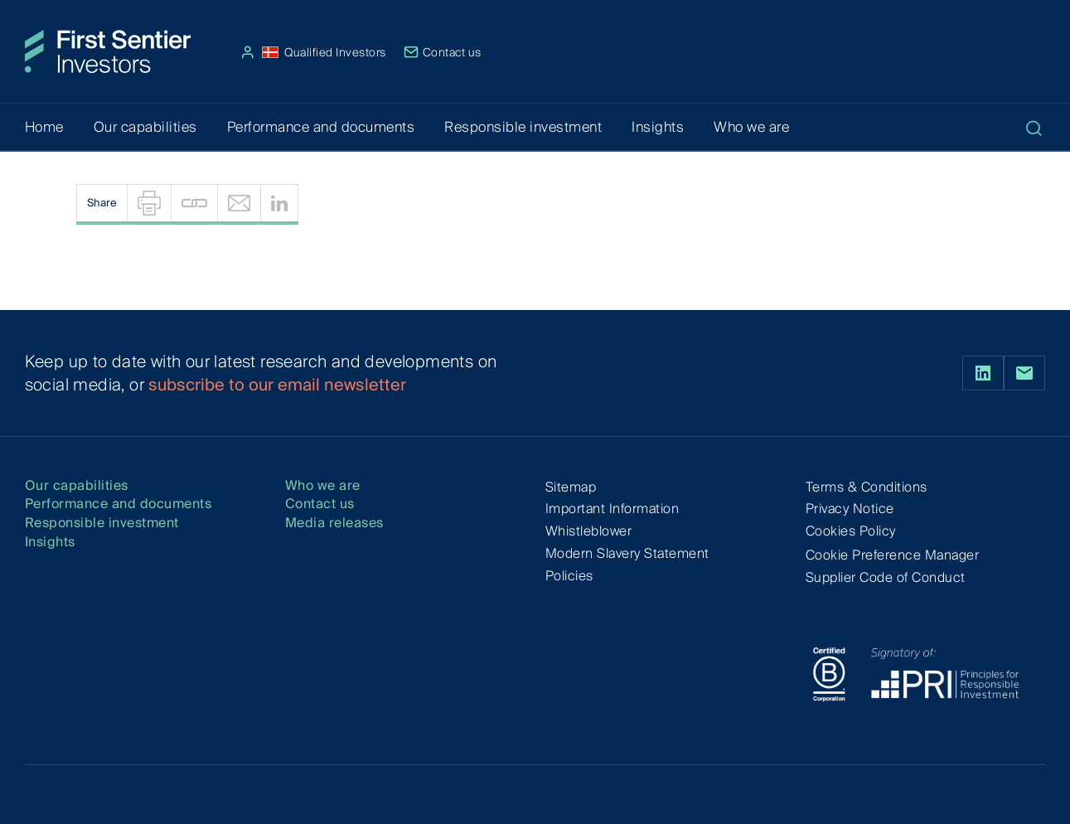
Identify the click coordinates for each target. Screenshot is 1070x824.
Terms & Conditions (866, 487)
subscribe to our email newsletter (277, 384)
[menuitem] (149, 203)
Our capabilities (76, 486)
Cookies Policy (851, 531)
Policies (569, 575)
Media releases (334, 523)
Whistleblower (588, 531)
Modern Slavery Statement (627, 553)
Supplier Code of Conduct (886, 577)
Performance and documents (118, 504)
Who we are (323, 486)
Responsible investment (102, 523)
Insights (50, 542)
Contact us (443, 52)
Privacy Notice (850, 508)
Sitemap (571, 487)
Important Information (612, 508)
